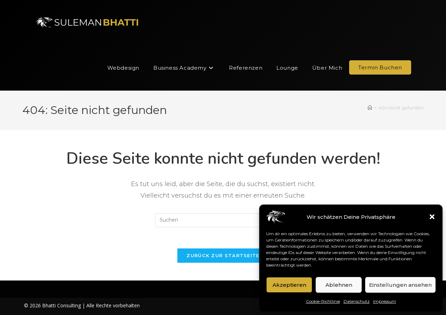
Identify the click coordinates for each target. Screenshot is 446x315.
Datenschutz (357, 301)
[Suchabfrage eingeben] (223, 220)
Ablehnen (338, 285)
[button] (432, 216)
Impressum (384, 301)
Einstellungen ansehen (400, 285)
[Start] (370, 107)
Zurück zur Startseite (222, 255)
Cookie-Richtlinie (323, 301)
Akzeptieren (289, 285)
